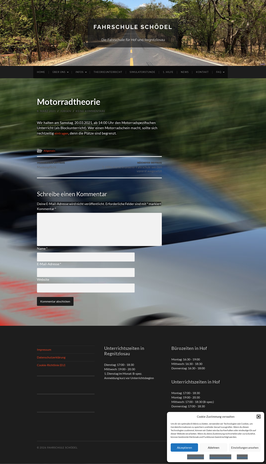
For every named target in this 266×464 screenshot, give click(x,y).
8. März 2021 (46, 111)
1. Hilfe (168, 72)
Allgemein (50, 150)
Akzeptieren (184, 447)
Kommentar (46, 209)
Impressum (242, 457)
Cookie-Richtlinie (195, 457)
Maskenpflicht (51, 165)
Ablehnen (213, 447)
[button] (258, 416)
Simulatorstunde (142, 72)
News (185, 72)
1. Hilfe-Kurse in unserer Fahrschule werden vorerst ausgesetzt (131, 167)
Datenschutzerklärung (220, 457)
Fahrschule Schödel (133, 26)
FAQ (218, 72)
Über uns (58, 72)
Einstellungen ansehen (244, 447)
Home (41, 72)
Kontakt (202, 72)
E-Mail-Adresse (49, 264)
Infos (79, 72)
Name (42, 249)
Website (43, 280)
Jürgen (65, 111)
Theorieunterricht (108, 72)
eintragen (62, 133)
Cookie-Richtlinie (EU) (51, 365)
